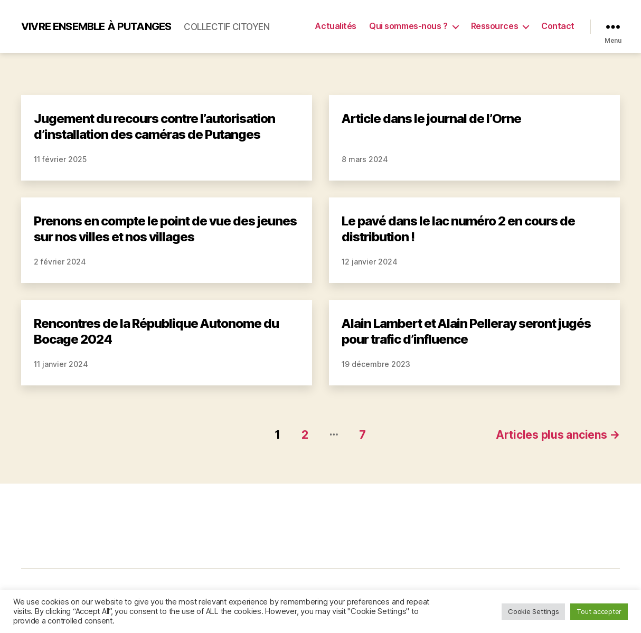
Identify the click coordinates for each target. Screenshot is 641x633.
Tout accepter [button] (599, 611)
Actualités (335, 26)
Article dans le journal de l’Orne (431, 118)
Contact (557, 26)
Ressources (495, 26)
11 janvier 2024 (61, 364)
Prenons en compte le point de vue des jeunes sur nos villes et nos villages (165, 228)
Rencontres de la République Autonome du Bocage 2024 (156, 331)
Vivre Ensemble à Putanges (96, 26)
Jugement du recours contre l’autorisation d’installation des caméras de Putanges (154, 126)
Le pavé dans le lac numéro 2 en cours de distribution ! (458, 228)
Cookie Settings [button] (533, 611)
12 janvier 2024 (370, 261)
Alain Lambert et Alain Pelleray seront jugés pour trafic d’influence (466, 331)
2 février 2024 (60, 261)
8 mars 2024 (365, 159)
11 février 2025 (60, 159)
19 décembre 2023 (376, 364)
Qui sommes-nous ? (408, 26)
